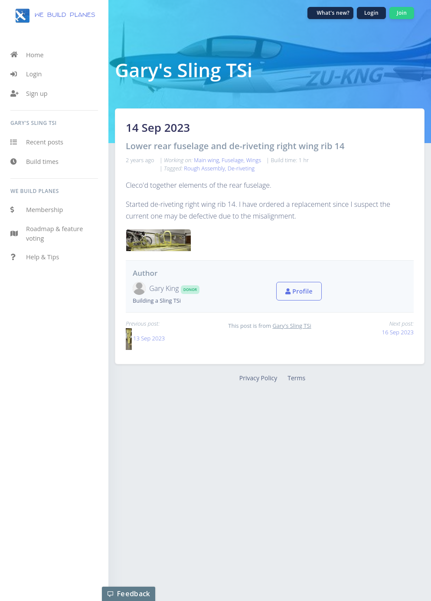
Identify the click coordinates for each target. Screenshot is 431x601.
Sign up (29, 93)
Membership (36, 210)
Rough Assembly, (206, 168)
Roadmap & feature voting (46, 233)
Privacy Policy (258, 378)
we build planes (54, 15)
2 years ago (140, 160)
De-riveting (241, 168)
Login (26, 74)
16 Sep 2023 (398, 332)
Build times (34, 162)
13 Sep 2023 (149, 338)
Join (402, 12)
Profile (299, 291)
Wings (253, 160)
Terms (296, 378)
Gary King (165, 288)
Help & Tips (34, 257)
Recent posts (36, 142)
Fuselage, (234, 160)
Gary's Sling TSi (291, 326)
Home (27, 54)
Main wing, (208, 160)
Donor (190, 289)
